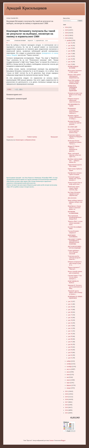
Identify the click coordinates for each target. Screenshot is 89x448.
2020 (66, 394)
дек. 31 (70, 43)
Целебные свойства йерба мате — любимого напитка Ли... (75, 161)
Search (80, 20)
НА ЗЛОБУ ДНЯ (72, 127)
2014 (66, 410)
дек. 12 (70, 328)
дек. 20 (70, 307)
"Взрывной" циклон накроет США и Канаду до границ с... (75, 292)
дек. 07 (70, 341)
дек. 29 (70, 48)
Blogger (63, 440)
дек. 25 (70, 59)
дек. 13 (70, 325)
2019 (66, 397)
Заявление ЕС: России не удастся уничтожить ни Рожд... (75, 287)
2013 (66, 413)
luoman (52, 440)
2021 (66, 391)
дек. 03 (70, 352)
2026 (66, 27)
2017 (66, 402)
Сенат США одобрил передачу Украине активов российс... (73, 82)
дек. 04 (70, 349)
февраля (69, 385)
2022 (66, 38)
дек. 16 (70, 317)
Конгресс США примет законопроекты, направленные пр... (74, 76)
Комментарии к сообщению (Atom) (25, 140)
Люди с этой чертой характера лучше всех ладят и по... (74, 155)
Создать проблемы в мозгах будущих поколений (73, 252)
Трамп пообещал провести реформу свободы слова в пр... (75, 202)
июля (68, 372)
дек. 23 (70, 64)
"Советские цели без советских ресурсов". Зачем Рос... (74, 258)
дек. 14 (70, 323)
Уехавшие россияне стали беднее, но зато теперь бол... (75, 95)
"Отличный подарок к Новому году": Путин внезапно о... (74, 178)
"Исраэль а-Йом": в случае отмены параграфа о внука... (75, 223)
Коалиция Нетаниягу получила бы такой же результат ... (74, 123)
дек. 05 (70, 347)
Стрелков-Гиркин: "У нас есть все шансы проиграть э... (75, 277)
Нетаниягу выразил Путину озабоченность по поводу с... (75, 117)
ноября (69, 361)
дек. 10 (70, 333)
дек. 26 (70, 56)
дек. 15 (70, 320)
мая (68, 377)
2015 (66, 407)
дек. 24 (70, 61)
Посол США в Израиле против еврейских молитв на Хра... (74, 131)
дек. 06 (70, 344)
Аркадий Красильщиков (26, 8)
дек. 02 (70, 355)
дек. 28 (70, 51)
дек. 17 (70, 315)
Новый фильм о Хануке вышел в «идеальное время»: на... (74, 208)
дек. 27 (70, 53)
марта (68, 382)
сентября (69, 366)
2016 (66, 405)
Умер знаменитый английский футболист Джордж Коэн (75, 217)
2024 (66, 33)
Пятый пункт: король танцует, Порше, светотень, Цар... (73, 188)
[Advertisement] (32, 158)
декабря (69, 40)
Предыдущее (54, 137)
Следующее (10, 137)
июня (68, 374)
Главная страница (32, 137)
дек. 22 (70, 301)
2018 (66, 399)
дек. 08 (70, 339)
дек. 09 (70, 336)
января (69, 388)
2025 (66, 30)
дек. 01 (70, 358)
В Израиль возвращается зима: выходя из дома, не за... (74, 263)
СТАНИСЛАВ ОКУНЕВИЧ (20, 40)
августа (69, 369)
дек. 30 (70, 45)
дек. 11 (70, 331)
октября (69, 364)
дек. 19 (70, 309)
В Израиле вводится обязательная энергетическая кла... (74, 100)
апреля (69, 380)
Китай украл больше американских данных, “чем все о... (75, 142)
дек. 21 (70, 304)
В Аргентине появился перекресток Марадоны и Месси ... (75, 136)
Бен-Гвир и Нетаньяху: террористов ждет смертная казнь (74, 194)
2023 (66, 35)
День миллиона (72, 198)
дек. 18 (70, 312)
